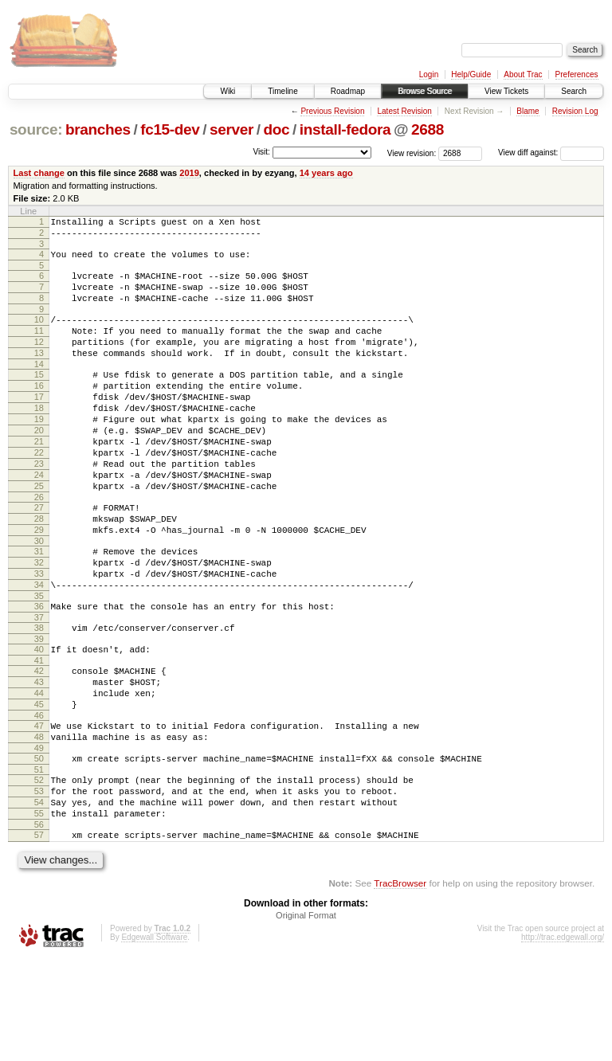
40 (39, 721)
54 (39, 897)
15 (39, 398)
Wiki (227, 91)
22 (39, 493)
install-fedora (345, 129)
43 (39, 758)
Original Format (306, 1018)
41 (39, 734)
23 (39, 506)
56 (39, 925)
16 (39, 412)
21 (39, 479)
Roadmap (348, 91)
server (231, 129)
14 (39, 388)
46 (39, 799)
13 (39, 374)
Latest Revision (404, 111)
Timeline (282, 91)
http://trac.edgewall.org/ (562, 1040)
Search (573, 91)
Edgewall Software (154, 1040)
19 (39, 452)
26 (39, 547)
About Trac (523, 74)
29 (39, 584)
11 (39, 347)
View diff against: (551, 152)
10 (39, 334)
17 (39, 425)
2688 (427, 129)
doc (277, 129)
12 (39, 361)
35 (39, 663)
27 (39, 557)
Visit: (261, 151)
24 (39, 520)
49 (39, 836)
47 (39, 809)
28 (39, 571)
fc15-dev (169, 129)
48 (39, 823)
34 (39, 649)
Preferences (576, 74)
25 (39, 533)
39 (39, 710)
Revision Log (575, 111)
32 (39, 622)
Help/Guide (471, 74)
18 (39, 439)
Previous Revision (332, 111)
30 (39, 598)
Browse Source (425, 91)
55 (39, 911)
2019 (189, 173)
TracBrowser (400, 986)
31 (39, 608)
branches (98, 129)
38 (39, 697)
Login (428, 74)
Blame (527, 111)
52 (39, 870)
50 (39, 847)
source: (36, 129)
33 (39, 635)
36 (39, 673)
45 (39, 785)
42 (39, 745)
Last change (39, 173)
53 (39, 884)
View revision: (412, 152)
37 (39, 686)
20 (39, 466)
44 (39, 772)
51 (39, 860)
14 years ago (326, 173)
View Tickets (506, 91)
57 (39, 935)
